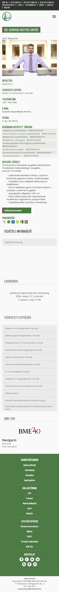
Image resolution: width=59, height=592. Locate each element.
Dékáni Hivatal (11, 393)
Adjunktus (7, 84)
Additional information (13, 210)
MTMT (29, 536)
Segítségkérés (29, 480)
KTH (29, 493)
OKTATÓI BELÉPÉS (8, 5)
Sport (29, 508)
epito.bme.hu (16, 2)
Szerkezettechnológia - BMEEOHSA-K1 (21, 149)
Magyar (7, 8)
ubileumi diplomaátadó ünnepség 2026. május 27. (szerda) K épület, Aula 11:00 (30, 296)
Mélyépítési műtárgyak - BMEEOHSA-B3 (21, 140)
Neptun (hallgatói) (29, 503)
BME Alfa (29, 546)
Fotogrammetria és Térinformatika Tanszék (24, 342)
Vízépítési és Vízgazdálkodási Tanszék (22, 379)
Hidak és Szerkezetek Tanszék (17, 93)
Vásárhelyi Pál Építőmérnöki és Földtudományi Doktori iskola (29, 407)
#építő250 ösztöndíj (13, 242)
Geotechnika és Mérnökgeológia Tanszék (23, 350)
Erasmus (29, 498)
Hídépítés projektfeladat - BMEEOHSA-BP (22, 130)
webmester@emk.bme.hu (29, 589)
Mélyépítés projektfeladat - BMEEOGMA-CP (23, 136)
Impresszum (29, 578)
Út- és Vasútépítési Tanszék (17, 371)
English (50, 5)
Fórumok (6, 443)
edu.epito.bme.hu (30, 2)
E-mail (19, 5)
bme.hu (5, 2)
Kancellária (29, 475)
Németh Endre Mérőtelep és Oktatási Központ (25, 400)
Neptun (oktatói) (29, 465)
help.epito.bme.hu (47, 2)
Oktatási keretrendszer (30, 526)
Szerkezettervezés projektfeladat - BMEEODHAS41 (27, 152)
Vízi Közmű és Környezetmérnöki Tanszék (23, 386)
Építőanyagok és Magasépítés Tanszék (22, 335)
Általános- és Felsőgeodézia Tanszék (21, 328)
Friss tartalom (9, 446)
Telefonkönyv (30, 5)
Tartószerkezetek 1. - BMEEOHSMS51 (20, 155)
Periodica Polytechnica (29, 541)
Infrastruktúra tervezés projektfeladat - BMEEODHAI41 (29, 133)
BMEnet (29, 531)
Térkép (41, 5)
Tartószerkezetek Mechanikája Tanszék (23, 364)
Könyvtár (29, 513)
